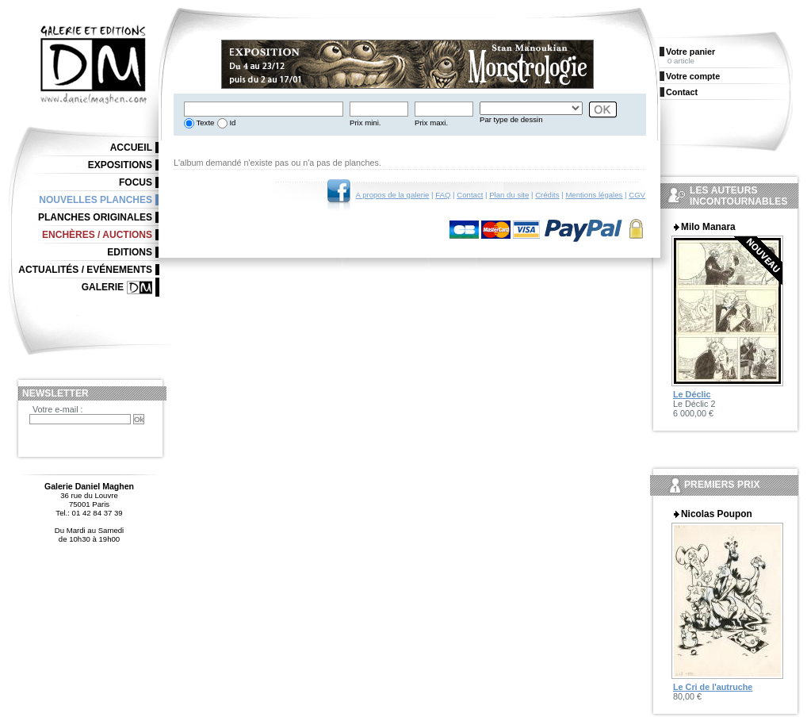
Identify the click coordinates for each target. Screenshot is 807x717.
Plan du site (509, 194)
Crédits (547, 194)
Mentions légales (593, 194)
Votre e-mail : (58, 409)
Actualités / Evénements (85, 269)
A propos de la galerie (393, 194)
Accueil (131, 147)
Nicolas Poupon (716, 514)
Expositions (120, 165)
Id (232, 122)
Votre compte (693, 76)
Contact (470, 194)
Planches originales (95, 217)
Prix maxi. (431, 122)
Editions (129, 252)
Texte (204, 122)
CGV (637, 194)
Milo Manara (708, 226)
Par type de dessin (511, 119)
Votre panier (690, 51)
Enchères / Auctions (97, 234)
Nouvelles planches (95, 199)
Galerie (103, 287)
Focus (135, 182)
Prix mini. (365, 122)
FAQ (442, 194)
